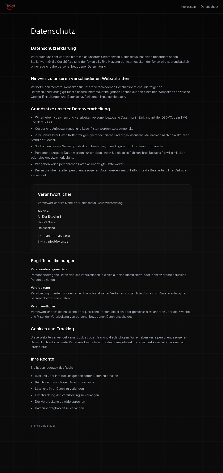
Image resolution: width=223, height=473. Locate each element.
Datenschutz (209, 6)
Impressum (188, 6)
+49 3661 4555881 (57, 236)
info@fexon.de (58, 241)
